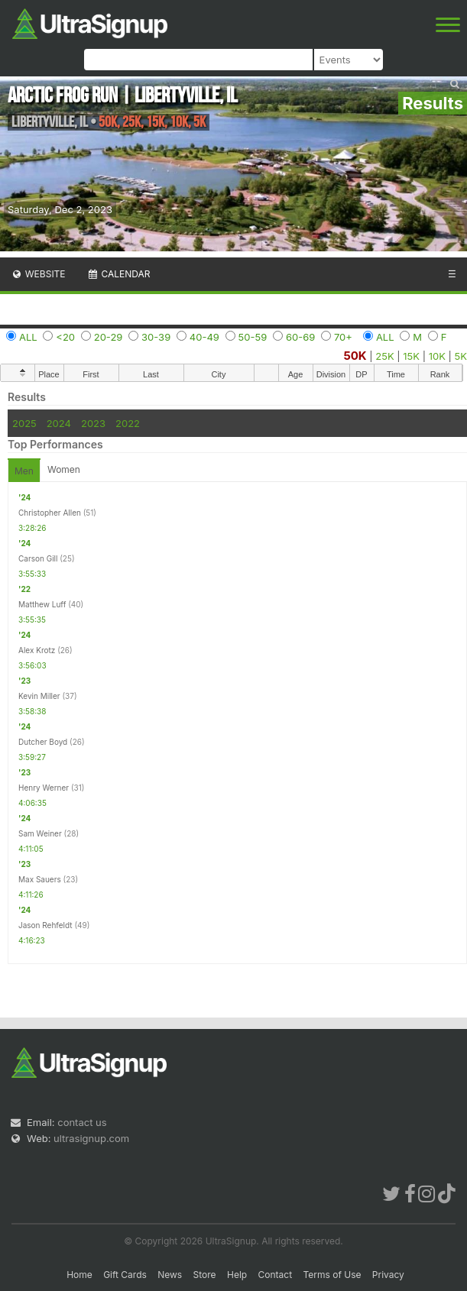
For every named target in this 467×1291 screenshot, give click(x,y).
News (169, 1274)
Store (204, 1274)
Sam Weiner (40, 833)
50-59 (253, 337)
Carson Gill (37, 558)
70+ (343, 337)
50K (354, 355)
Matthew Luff (42, 604)
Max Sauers (39, 879)
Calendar (119, 274)
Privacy (388, 1274)
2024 (59, 423)
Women (63, 469)
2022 (127, 423)
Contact (275, 1274)
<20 (65, 337)
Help (237, 1274)
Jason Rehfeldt (45, 925)
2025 (24, 423)
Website (38, 274)
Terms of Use (332, 1274)
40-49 (204, 337)
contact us (81, 1122)
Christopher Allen (49, 512)
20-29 (108, 337)
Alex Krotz (36, 650)
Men (24, 471)
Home (79, 1274)
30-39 (155, 337)
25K (384, 356)
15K (411, 356)
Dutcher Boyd (42, 741)
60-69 (300, 337)
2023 (93, 423)
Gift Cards (125, 1274)
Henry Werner (43, 787)
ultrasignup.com (91, 1138)
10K (437, 356)
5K (461, 356)
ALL (28, 337)
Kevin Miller (39, 696)
